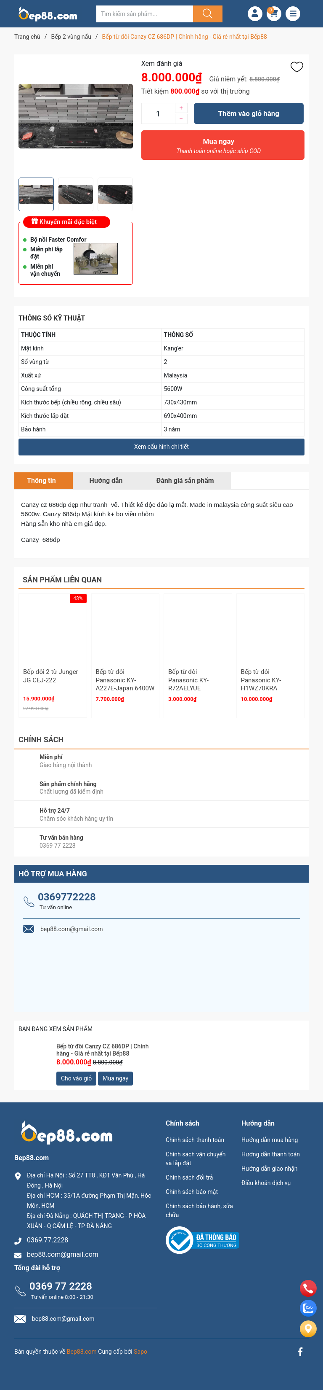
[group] (76, 116)
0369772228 (67, 897)
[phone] (308, 1294)
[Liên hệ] (308, 1336)
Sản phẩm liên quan (62, 579)
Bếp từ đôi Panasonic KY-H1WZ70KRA (261, 680)
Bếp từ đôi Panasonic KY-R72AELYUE (188, 680)
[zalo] (308, 1314)
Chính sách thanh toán (195, 1140)
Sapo (140, 1351)
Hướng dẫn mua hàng (269, 1140)
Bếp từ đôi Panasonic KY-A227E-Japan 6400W (125, 680)
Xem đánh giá (162, 63)
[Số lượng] (158, 113)
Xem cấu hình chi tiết (161, 446)
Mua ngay (219, 148)
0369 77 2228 (60, 1286)
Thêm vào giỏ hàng (248, 113)
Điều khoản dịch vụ (266, 1183)
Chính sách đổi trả (189, 1177)
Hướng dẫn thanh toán (270, 1154)
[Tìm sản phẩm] (144, 13)
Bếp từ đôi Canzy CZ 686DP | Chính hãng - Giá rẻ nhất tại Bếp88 (102, 1050)
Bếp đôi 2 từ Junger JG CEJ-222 (50, 676)
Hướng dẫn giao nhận (269, 1168)
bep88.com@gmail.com (62, 1254)
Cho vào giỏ (76, 1078)
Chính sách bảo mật (192, 1191)
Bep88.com (82, 1351)
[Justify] (206, 13)
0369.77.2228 (47, 1240)
